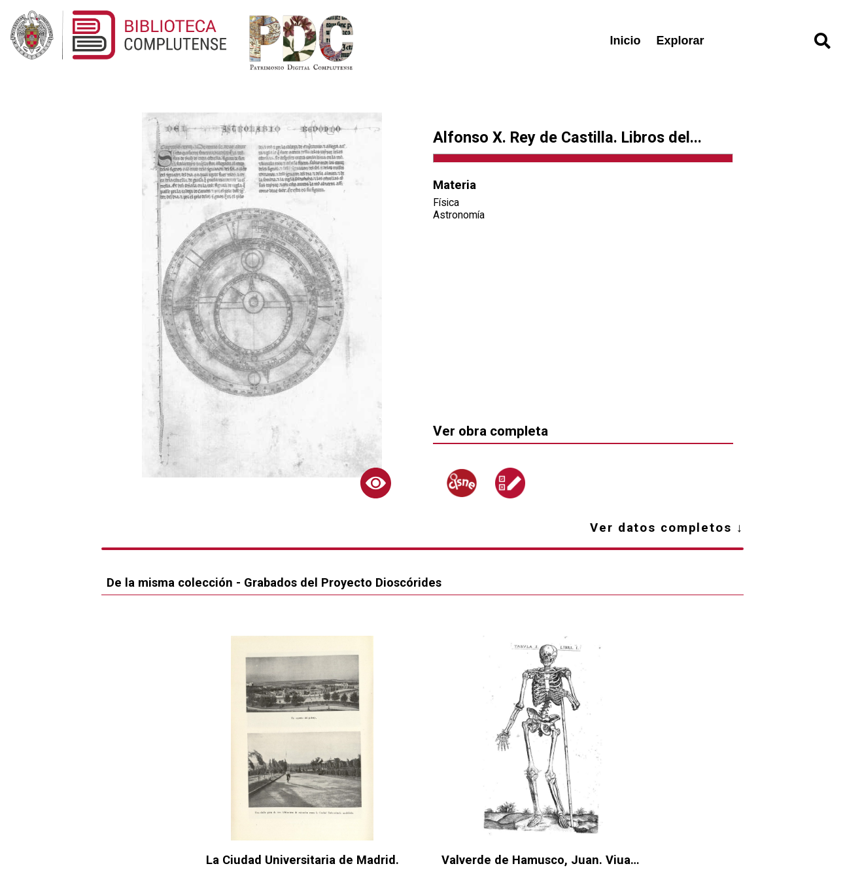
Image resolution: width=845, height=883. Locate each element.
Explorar (680, 40)
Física (446, 202)
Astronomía (459, 215)
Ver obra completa (490, 431)
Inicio (625, 40)
